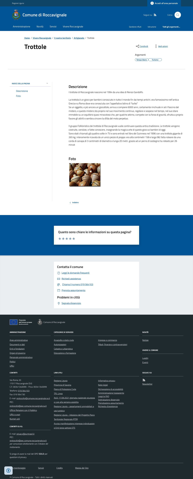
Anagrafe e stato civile (64, 340)
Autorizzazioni (60, 344)
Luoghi (145, 358)
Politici (12, 361)
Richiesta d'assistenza (108, 406)
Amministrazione (21, 26)
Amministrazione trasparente (111, 393)
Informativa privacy (106, 380)
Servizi (53, 26)
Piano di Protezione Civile (65, 389)
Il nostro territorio (62, 38)
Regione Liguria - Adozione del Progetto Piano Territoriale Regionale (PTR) (74, 417)
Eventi (145, 362)
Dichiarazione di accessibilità (110, 389)
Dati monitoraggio (17, 467)
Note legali (103, 384)
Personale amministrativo (21, 357)
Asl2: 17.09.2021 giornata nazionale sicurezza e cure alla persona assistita (74, 400)
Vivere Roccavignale (73, 26)
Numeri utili (15, 418)
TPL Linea (58, 393)
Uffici (12, 365)
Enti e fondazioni (17, 348)
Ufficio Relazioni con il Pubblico (23, 410)
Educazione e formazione (65, 353)
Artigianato (79, 38)
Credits (59, 467)
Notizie (145, 340)
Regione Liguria (18, 3)
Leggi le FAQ (103, 396)
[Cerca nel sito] (176, 15)
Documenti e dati (17, 344)
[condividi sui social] (142, 46)
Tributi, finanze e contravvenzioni (112, 344)
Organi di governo (17, 353)
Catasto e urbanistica (63, 348)
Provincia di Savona (62, 384)
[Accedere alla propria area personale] (164, 3)
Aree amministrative (19, 340)
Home (27, 38)
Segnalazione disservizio (109, 399)
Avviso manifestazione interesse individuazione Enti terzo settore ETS (74, 425)
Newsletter (147, 384)
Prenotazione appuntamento (111, 403)
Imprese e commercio (107, 340)
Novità (40, 26)
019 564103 (23, 390)
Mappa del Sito (81, 467)
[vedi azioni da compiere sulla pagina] (160, 46)
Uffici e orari (15, 414)
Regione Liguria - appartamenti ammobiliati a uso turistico (74, 408)
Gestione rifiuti (135, 26)
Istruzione (152, 26)
